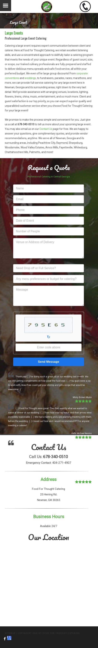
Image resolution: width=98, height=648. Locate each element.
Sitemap (10, 633)
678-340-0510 (55, 456)
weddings (30, 78)
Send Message (48, 361)
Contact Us (45, 128)
